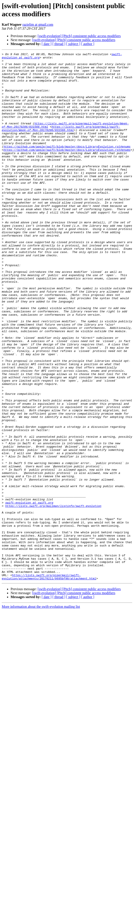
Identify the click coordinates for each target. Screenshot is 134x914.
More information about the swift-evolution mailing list (41, 712)
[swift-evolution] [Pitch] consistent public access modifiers (79, 36)
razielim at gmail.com (37, 24)
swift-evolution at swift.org (29, 593)
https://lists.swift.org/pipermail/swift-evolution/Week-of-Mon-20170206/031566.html (61, 144)
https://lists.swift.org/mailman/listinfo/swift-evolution (53, 597)
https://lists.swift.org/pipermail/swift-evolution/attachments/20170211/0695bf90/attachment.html (49, 682)
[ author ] (87, 44)
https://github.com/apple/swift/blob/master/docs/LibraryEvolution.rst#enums (67, 166)
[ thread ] (58, 44)
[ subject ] (73, 44)
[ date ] (46, 44)
